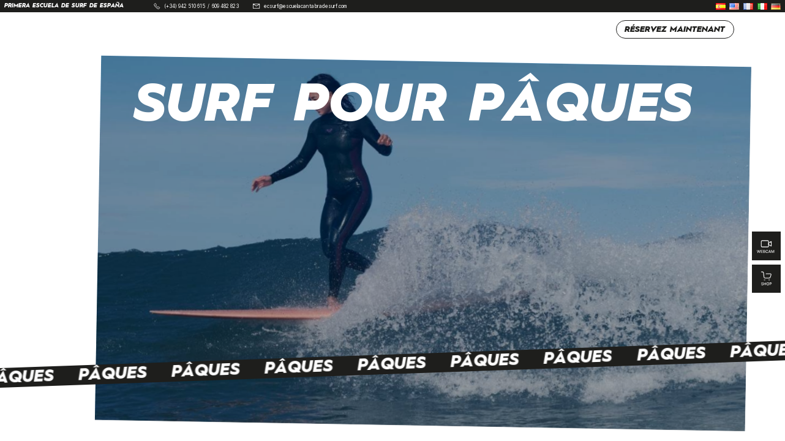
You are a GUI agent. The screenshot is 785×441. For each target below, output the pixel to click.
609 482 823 (225, 6)
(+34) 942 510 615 (184, 6)
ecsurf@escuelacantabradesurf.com (305, 6)
